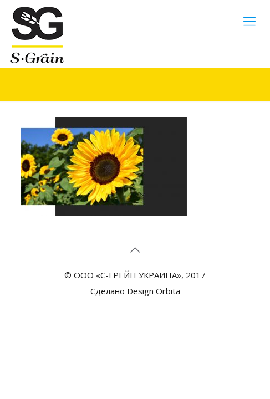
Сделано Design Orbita (135, 290)
